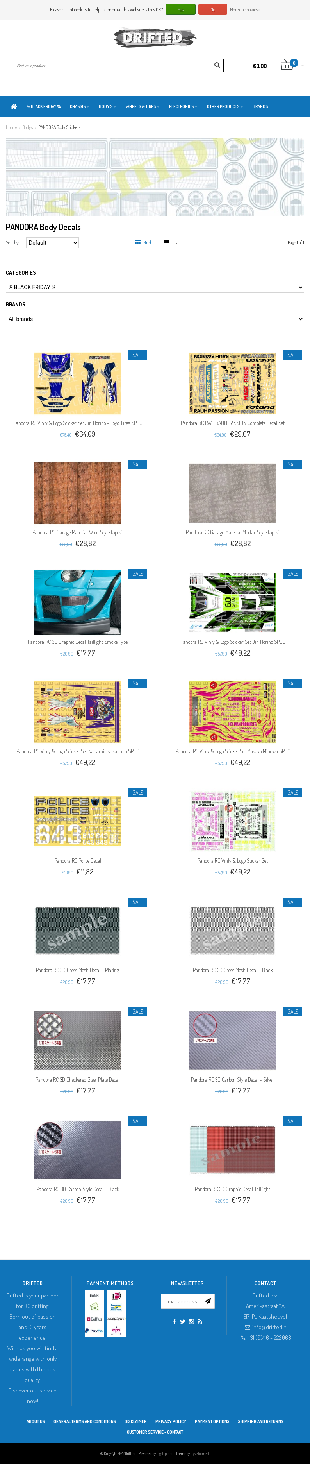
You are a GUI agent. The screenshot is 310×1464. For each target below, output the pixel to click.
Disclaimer (136, 1421)
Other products (225, 106)
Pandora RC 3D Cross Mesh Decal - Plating (77, 970)
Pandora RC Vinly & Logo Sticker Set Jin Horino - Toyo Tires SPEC (77, 422)
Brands (260, 106)
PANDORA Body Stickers (59, 127)
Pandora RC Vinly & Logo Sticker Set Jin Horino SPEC (232, 641)
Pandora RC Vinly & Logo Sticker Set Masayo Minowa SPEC (232, 751)
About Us (36, 1421)
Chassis (79, 106)
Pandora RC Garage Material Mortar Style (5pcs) (233, 532)
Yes (181, 10)
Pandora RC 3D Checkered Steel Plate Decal (77, 1079)
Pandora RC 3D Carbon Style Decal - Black (77, 1189)
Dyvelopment (200, 1453)
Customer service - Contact (155, 1432)
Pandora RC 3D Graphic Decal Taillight (232, 1189)
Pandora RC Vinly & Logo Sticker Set (232, 860)
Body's (107, 106)
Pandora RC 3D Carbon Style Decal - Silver (232, 1079)
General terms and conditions (84, 1421)
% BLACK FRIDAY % (44, 106)
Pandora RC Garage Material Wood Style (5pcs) (77, 532)
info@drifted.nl (270, 1327)
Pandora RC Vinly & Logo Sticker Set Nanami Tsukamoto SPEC (77, 751)
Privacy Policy (170, 1421)
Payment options (212, 1421)
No (212, 10)
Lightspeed (165, 1453)
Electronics (183, 106)
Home (11, 127)
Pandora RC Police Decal (77, 860)
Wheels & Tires (143, 106)
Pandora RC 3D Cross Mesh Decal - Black (233, 970)
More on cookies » (245, 10)
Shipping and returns (260, 1421)
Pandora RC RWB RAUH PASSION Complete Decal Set (233, 422)
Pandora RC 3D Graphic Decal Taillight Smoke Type (78, 641)
